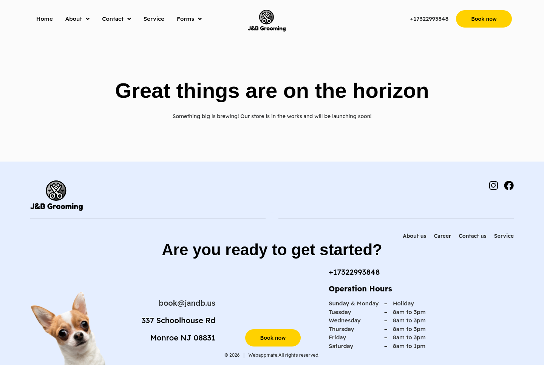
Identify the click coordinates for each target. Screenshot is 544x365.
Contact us (472, 236)
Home (44, 18)
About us (414, 236)
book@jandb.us (187, 303)
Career (442, 236)
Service (154, 18)
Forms (189, 19)
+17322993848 (429, 18)
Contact (116, 19)
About (77, 19)
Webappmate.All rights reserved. (283, 355)
